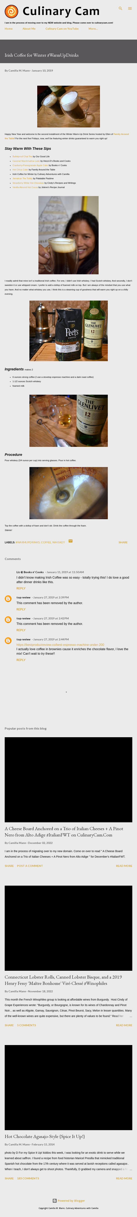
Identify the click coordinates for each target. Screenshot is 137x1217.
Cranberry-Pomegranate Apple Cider (30, 165)
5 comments (26, 1025)
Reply (20, 588)
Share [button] (123, 542)
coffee (46, 542)
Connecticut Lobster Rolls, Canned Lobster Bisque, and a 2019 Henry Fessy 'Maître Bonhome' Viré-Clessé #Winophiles (63, 980)
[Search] (120, 7)
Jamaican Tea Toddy (23, 178)
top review (23, 597)
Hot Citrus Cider (20, 169)
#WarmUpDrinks (28, 542)
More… (93, 28)
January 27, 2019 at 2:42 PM (51, 618)
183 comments (28, 1178)
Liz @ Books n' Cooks (30, 572)
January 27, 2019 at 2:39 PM (51, 597)
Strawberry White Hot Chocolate (28, 183)
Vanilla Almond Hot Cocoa (25, 187)
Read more (124, 865)
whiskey (58, 542)
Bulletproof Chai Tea (22, 156)
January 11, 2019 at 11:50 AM (65, 572)
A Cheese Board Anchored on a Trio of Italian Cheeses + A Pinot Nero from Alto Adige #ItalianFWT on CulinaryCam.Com (64, 831)
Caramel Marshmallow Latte (26, 161)
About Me (29, 28)
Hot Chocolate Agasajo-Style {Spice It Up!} (45, 1136)
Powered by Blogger (68, 1200)
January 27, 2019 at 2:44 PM (51, 639)
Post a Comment (30, 865)
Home (9, 28)
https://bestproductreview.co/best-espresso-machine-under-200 (60, 644)
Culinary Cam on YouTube (62, 28)
